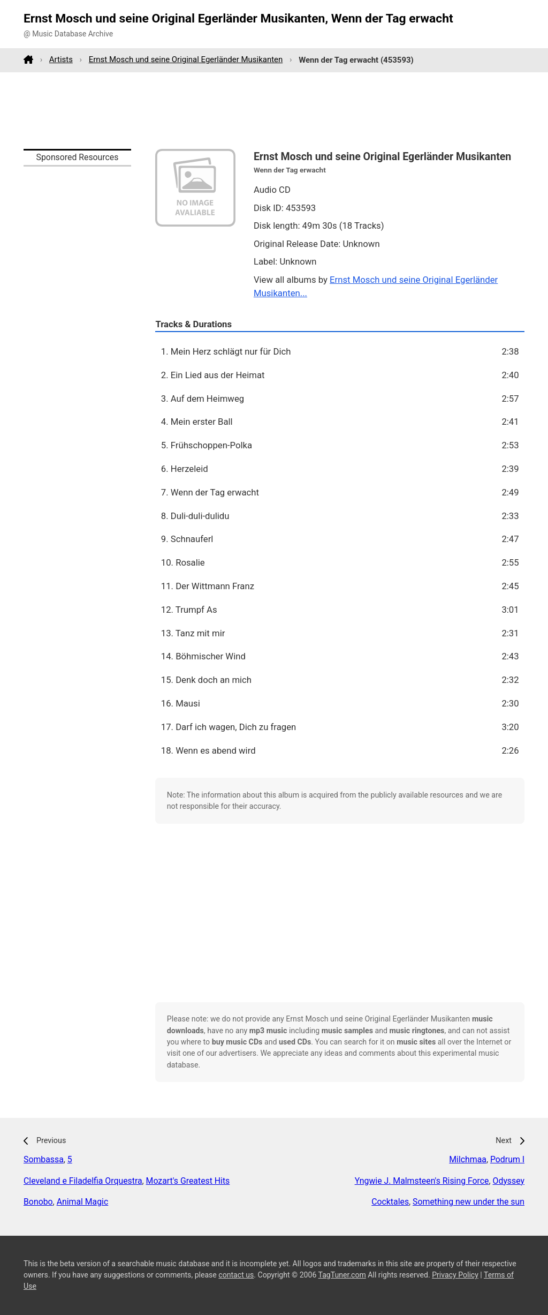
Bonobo (38, 1202)
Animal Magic (83, 1202)
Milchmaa (467, 1159)
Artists (61, 59)
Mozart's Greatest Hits (188, 1181)
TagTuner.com (342, 1275)
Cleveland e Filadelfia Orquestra (83, 1181)
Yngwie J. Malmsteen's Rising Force (422, 1181)
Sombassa (44, 1159)
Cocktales (390, 1202)
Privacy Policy (455, 1275)
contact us (236, 1275)
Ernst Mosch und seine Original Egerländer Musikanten (186, 59)
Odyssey (508, 1181)
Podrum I (507, 1159)
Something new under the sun (468, 1202)
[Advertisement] (274, 110)
